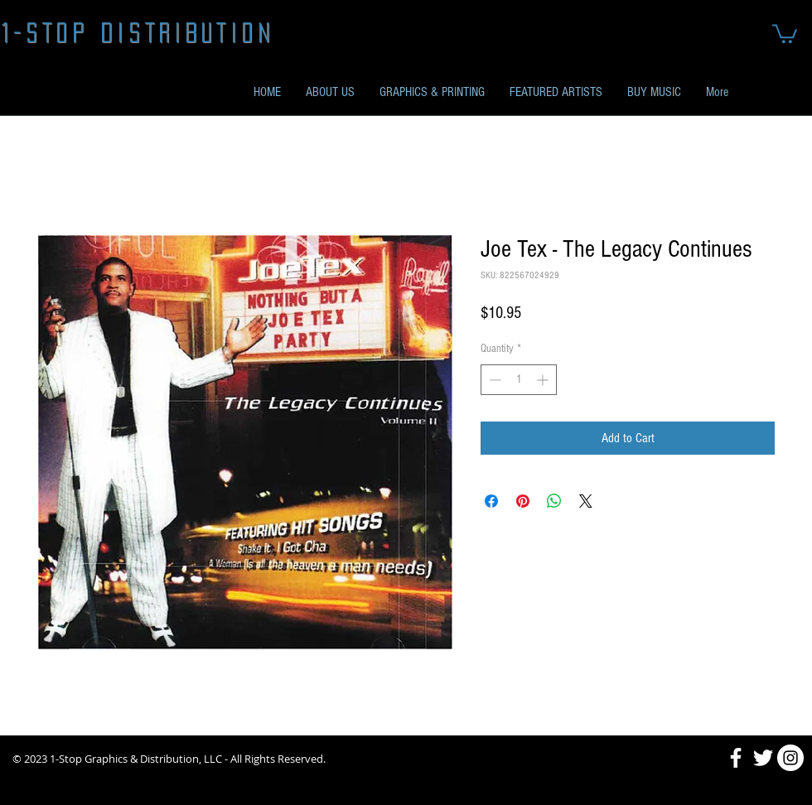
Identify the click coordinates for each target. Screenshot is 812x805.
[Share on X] (586, 501)
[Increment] (544, 379)
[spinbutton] (519, 379)
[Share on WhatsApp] (554, 501)
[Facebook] (736, 758)
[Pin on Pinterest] (523, 501)
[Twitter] (763, 758)
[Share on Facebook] (491, 501)
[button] (784, 32)
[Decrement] (493, 379)
